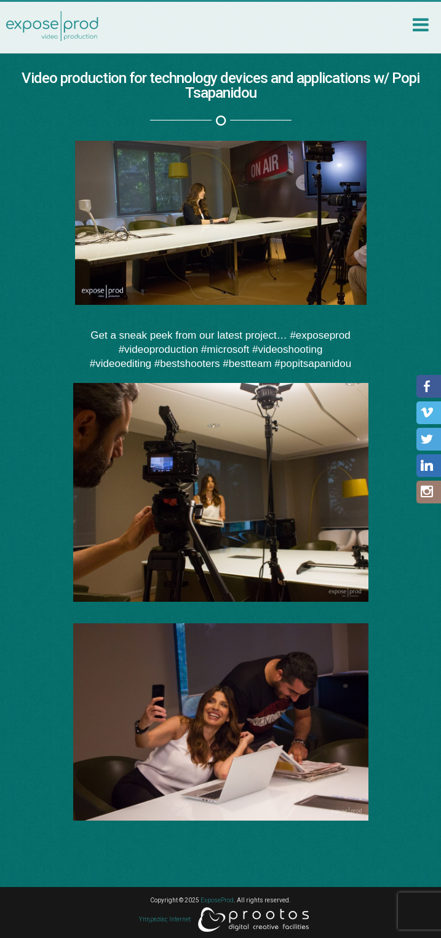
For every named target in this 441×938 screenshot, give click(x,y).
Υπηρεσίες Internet (224, 919)
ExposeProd (217, 900)
